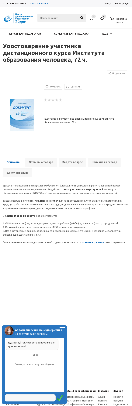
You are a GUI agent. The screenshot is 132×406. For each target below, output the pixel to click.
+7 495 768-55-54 (16, 3)
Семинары (89, 391)
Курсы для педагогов (25, 33)
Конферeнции (76, 391)
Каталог (102, 404)
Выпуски (118, 400)
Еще (107, 33)
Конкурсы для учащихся (71, 33)
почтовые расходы (93, 242)
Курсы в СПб (43, 404)
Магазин (103, 391)
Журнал (118, 391)
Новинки (102, 400)
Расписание (12, 404)
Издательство (121, 404)
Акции (101, 397)
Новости (118, 397)
